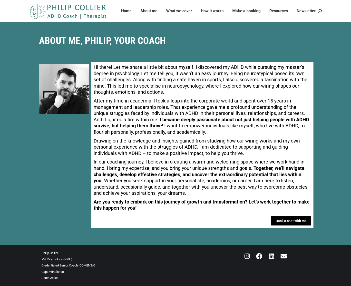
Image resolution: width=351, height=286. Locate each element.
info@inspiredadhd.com (49, 4)
